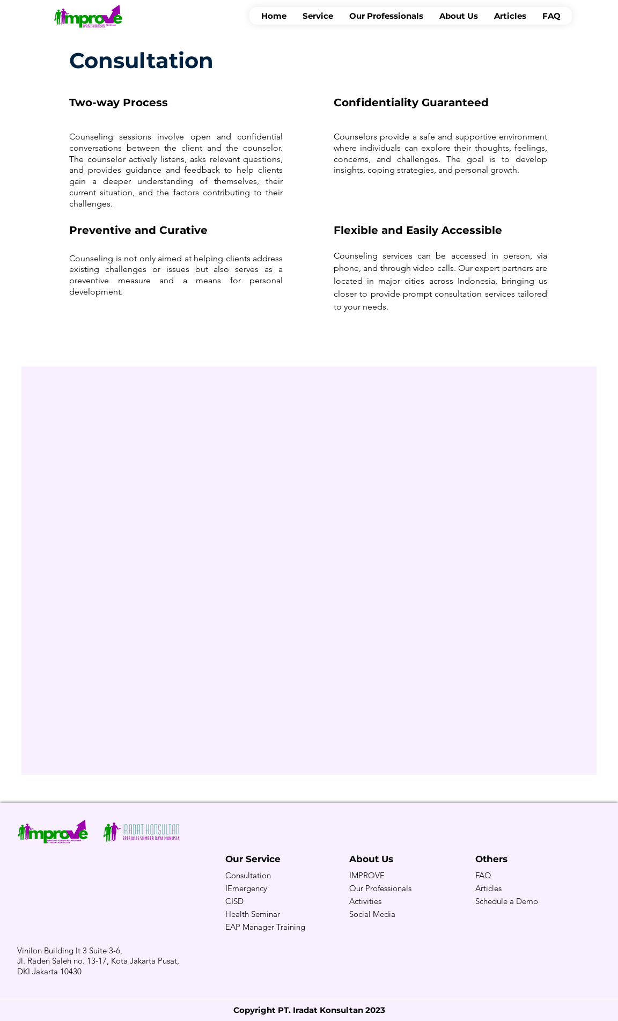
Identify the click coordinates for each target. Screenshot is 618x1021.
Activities (365, 901)
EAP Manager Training (265, 927)
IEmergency (246, 888)
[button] (318, 16)
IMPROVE (367, 875)
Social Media (372, 914)
